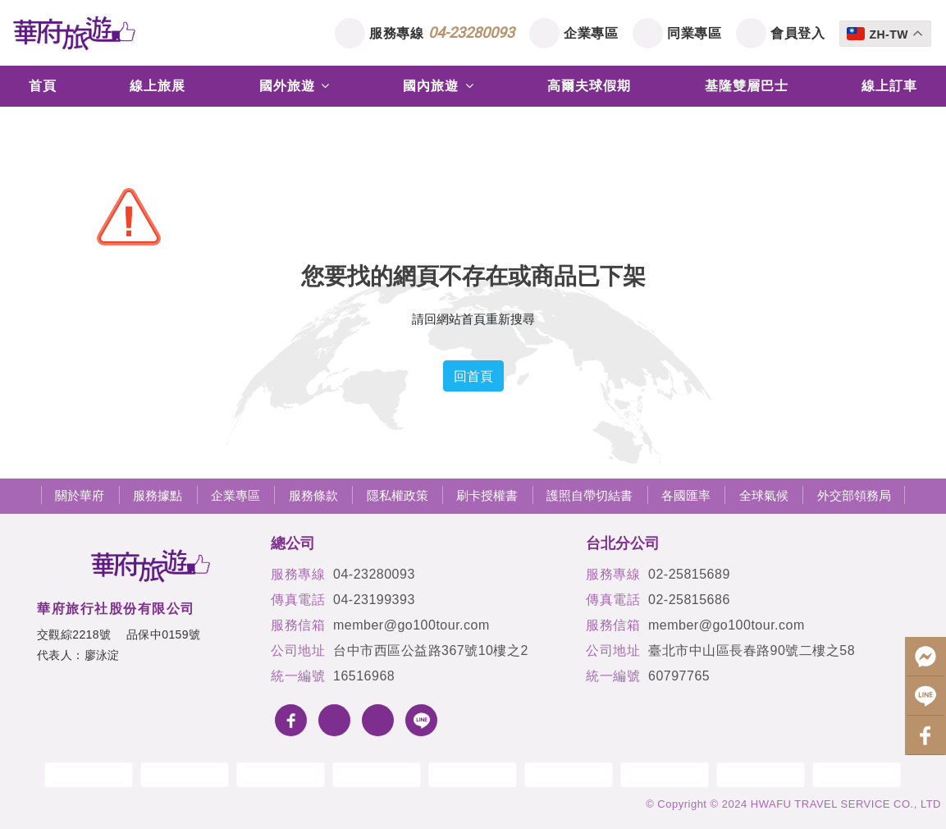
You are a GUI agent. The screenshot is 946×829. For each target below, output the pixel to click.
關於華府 (79, 495)
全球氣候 (763, 495)
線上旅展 (157, 86)
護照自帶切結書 (589, 495)
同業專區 (694, 33)
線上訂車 (889, 86)
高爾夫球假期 (589, 86)
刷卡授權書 (487, 495)
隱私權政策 (397, 495)
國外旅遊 (294, 86)
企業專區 (591, 33)
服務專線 (441, 32)
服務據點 (157, 495)
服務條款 (313, 495)
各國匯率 (686, 495)
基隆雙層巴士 (746, 86)
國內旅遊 (438, 86)
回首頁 (473, 376)
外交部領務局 (854, 495)
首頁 (43, 86)
